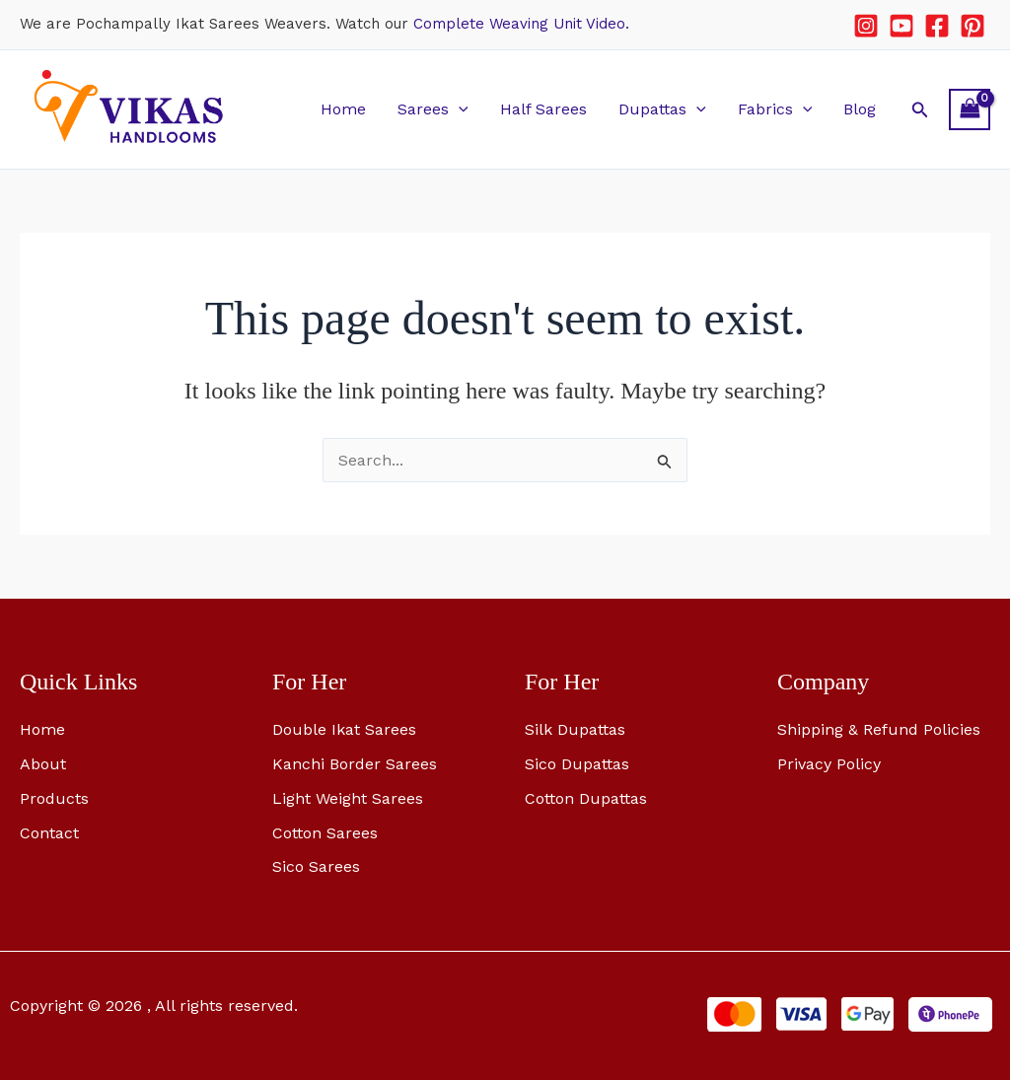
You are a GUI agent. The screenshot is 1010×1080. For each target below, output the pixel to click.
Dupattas (662, 109)
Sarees (433, 109)
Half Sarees (543, 109)
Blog (859, 109)
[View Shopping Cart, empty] (969, 109)
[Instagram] (866, 25)
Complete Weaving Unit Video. (521, 24)
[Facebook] (937, 25)
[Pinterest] (972, 25)
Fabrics (775, 109)
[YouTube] (901, 25)
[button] (459, 109)
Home (343, 109)
